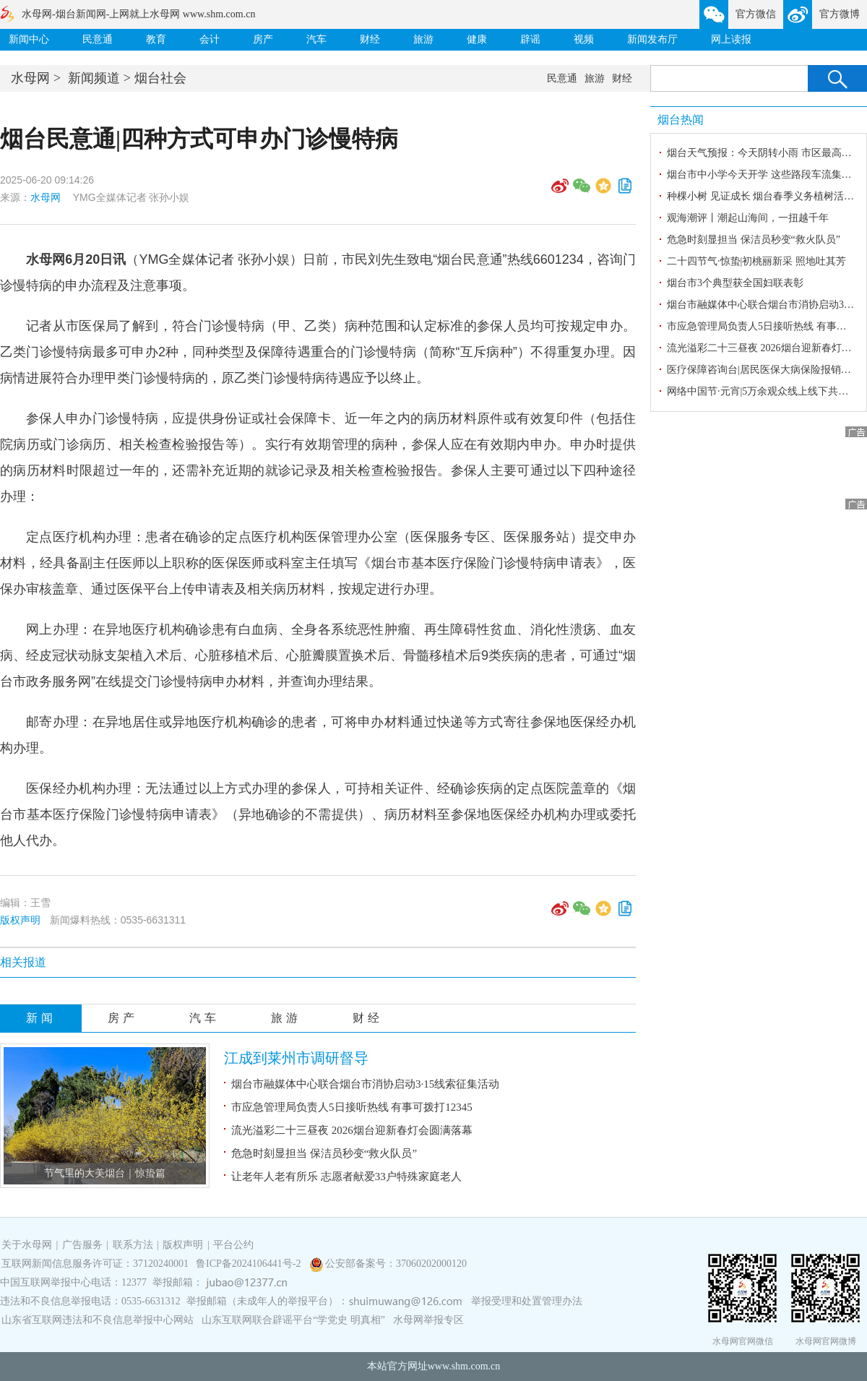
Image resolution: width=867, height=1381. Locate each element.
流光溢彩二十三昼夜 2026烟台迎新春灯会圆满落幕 (352, 1130)
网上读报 (731, 39)
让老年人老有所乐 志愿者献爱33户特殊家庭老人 (346, 1176)
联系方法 (133, 1244)
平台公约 (233, 1244)
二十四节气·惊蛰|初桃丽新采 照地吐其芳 (756, 261)
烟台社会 (160, 78)
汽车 (316, 39)
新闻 (41, 1018)
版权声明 (20, 920)
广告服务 (82, 1244)
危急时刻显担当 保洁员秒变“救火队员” (324, 1153)
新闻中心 (29, 39)
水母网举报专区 (428, 1320)
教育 (156, 39)
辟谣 (530, 39)
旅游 (423, 39)
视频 (584, 39)
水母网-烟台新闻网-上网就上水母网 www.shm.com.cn (138, 14)
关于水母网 (28, 1244)
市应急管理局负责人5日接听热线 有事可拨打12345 (352, 1107)
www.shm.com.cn (464, 1366)
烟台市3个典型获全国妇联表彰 (735, 283)
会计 (209, 39)
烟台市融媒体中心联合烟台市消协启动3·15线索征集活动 (365, 1084)
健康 (477, 39)
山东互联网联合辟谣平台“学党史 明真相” (293, 1320)
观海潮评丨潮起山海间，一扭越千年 (748, 217)
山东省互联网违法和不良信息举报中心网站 (97, 1320)
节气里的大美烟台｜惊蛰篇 (104, 1173)
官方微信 (756, 14)
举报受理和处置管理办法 (526, 1301)
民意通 (97, 39)
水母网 (30, 78)
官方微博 (839, 14)
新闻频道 (94, 78)
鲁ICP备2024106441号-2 (249, 1263)
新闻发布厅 (652, 39)
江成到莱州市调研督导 (296, 1058)
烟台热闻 (680, 119)
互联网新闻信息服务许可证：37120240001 (95, 1263)
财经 (370, 39)
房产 (263, 39)
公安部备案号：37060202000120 (396, 1263)
